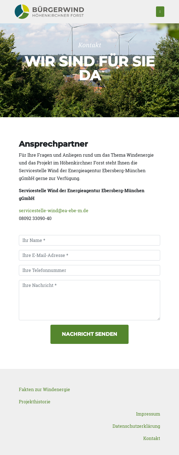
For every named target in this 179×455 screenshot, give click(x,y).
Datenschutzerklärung (136, 426)
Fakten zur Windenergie (44, 389)
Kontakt (151, 438)
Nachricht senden (89, 334)
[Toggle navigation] (160, 11)
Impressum (148, 414)
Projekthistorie (34, 401)
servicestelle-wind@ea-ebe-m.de (53, 210)
